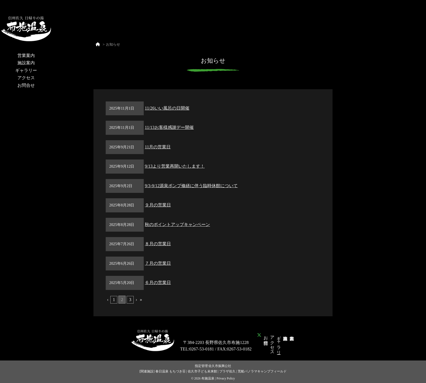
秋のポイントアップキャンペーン (177, 224)
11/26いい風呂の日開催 (167, 108)
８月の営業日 (158, 243)
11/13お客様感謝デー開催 (169, 127)
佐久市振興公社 (219, 366)
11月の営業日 (158, 147)
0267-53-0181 (201, 349)
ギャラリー (26, 70)
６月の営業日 (158, 282)
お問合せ (26, 85)
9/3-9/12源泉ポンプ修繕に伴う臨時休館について (191, 185)
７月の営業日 (158, 263)
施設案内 (26, 62)
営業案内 (26, 55)
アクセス (26, 77)
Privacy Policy (226, 378)
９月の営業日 (158, 205)
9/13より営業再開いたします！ (175, 166)
